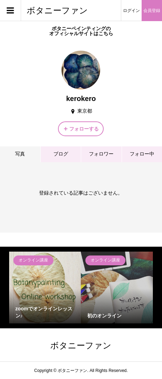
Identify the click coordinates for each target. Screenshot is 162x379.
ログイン (131, 10)
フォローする (84, 129)
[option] (45, 288)
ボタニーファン (57, 10)
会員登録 (151, 10)
